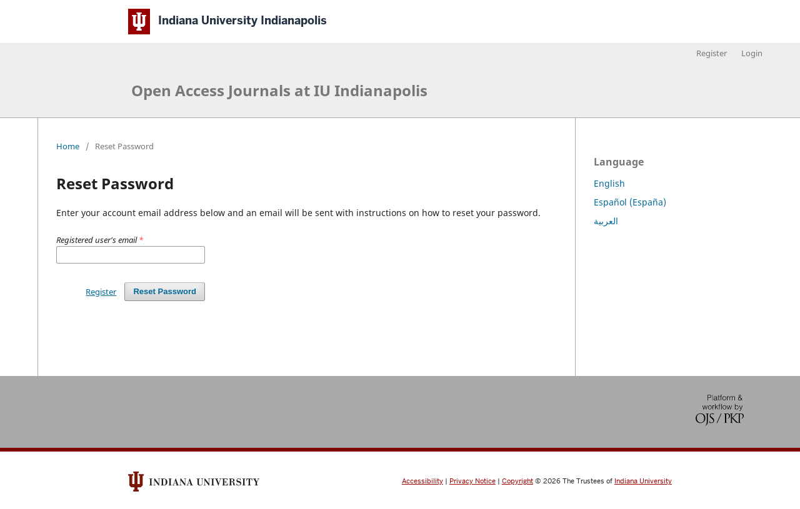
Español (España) (630, 202)
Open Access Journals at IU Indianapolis (279, 90)
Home (67, 146)
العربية (606, 221)
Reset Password (164, 291)
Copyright (517, 481)
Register (711, 53)
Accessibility (422, 481)
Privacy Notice (472, 481)
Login (751, 53)
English (609, 183)
